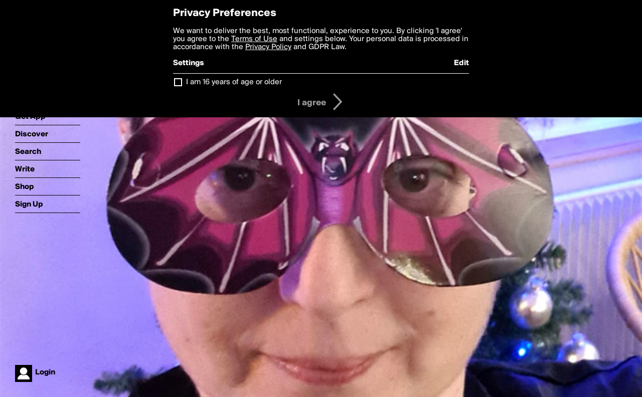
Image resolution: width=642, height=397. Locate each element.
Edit (461, 63)
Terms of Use (254, 39)
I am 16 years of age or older (234, 82)
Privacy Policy (268, 47)
